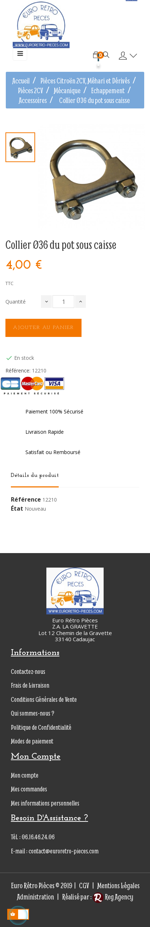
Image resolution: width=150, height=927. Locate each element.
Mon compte (24, 775)
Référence (26, 500)
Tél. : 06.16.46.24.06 (33, 837)
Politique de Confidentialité (41, 727)
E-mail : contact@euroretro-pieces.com (55, 851)
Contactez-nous (28, 671)
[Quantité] (63, 301)
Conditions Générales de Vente (44, 699)
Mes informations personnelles (45, 803)
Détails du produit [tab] (35, 475)
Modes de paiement (32, 741)
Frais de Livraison (30, 685)
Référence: (17, 370)
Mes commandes (29, 789)
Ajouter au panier (43, 327)
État (17, 509)
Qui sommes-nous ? (32, 713)
